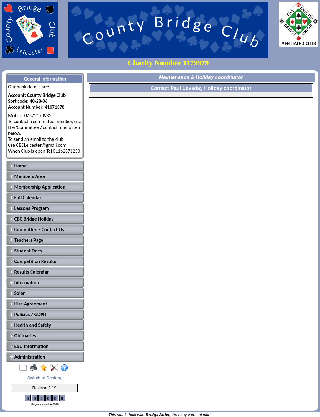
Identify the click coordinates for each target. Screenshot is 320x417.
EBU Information (29, 346)
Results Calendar (29, 272)
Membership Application (38, 187)
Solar (17, 293)
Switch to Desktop (45, 377)
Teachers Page (26, 240)
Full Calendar (25, 198)
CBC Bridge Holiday (32, 219)
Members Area (27, 176)
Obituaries (23, 336)
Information (24, 282)
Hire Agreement (28, 304)
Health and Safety (30, 325)
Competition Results (33, 261)
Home (18, 166)
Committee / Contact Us (37, 229)
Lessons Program (29, 208)
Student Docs (26, 251)
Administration (27, 357)
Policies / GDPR (28, 314)
